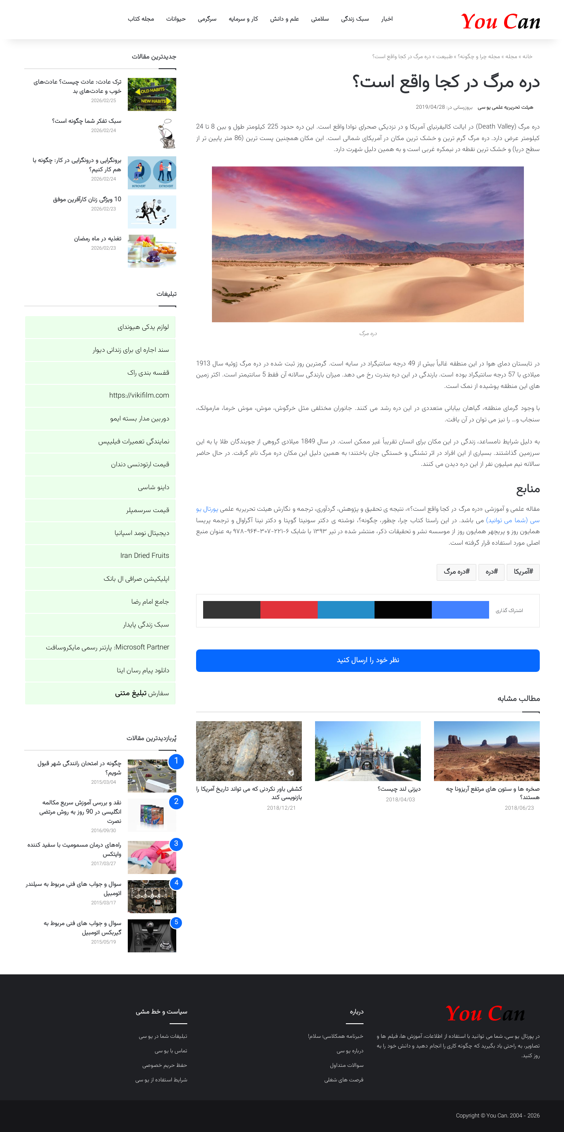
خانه (531, 56)
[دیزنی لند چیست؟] (368, 751)
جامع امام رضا (150, 602)
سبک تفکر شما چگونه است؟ (86, 121)
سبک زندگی (355, 19)
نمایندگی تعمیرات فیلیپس (133, 441)
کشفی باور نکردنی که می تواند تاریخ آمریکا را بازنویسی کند (249, 794)
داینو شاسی (153, 487)
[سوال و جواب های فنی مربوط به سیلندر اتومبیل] (152, 896)
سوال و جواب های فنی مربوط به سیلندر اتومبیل (73, 889)
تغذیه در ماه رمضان (97, 239)
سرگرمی (207, 19)
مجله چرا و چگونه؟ (479, 56)
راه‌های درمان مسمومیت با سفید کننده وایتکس (74, 850)
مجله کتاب (141, 19)
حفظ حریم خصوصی (164, 1065)
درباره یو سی (350, 1051)
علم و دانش (284, 19)
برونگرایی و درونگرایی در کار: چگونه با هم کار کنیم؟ (77, 165)
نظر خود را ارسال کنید (368, 660)
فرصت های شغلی (344, 1080)
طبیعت (444, 56)
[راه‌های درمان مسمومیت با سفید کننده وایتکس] (152, 857)
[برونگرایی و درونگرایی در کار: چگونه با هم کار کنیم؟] (152, 172)
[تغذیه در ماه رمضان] (152, 251)
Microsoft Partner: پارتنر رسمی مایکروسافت (107, 648)
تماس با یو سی (171, 1051)
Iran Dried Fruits (144, 556)
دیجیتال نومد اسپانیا (142, 533)
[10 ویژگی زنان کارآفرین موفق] (152, 212)
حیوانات (176, 19)
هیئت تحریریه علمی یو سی (505, 107)
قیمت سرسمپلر (147, 510)
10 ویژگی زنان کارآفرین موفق (87, 200)
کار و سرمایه (243, 19)
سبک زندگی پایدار (146, 625)
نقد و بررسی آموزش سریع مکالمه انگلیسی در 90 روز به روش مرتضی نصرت (80, 812)
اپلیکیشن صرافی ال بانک (136, 579)
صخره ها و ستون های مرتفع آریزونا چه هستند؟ (493, 794)
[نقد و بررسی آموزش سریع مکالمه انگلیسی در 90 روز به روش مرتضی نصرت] (152, 815)
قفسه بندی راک (148, 373)
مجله (511, 56)
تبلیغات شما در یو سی (163, 1036)
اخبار (387, 19)
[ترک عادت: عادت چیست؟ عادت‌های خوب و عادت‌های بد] (152, 94)
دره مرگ (454, 572)
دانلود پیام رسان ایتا (143, 670)
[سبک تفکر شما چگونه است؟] (152, 133)
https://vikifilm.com (139, 396)
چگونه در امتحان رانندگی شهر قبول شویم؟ (79, 768)
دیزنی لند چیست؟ (399, 789)
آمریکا (521, 572)
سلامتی (320, 19)
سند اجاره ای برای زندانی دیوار (131, 350)
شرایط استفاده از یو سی (161, 1080)
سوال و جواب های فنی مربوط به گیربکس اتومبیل (82, 928)
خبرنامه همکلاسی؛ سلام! (336, 1036)
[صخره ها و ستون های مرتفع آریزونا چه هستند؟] (487, 751)
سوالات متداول (347, 1065)
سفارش (142, 693)
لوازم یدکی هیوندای (143, 327)
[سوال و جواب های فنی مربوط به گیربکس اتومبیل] (152, 935)
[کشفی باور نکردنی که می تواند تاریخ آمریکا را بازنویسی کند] (249, 751)
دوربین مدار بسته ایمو (139, 419)
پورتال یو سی (519, 1036)
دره (490, 572)
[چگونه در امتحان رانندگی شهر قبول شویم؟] (152, 776)
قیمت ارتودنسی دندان (140, 464)
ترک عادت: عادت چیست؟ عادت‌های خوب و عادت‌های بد (77, 86)
